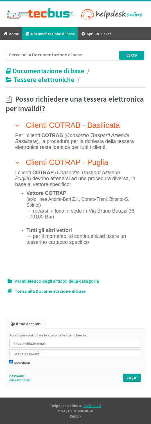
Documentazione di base (50, 33)
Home (11, 33)
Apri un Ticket (96, 33)
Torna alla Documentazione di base (50, 291)
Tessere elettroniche (41, 79)
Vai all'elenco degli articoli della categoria (57, 281)
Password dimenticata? (20, 378)
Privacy (75, 416)
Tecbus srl (92, 405)
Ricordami (22, 363)
